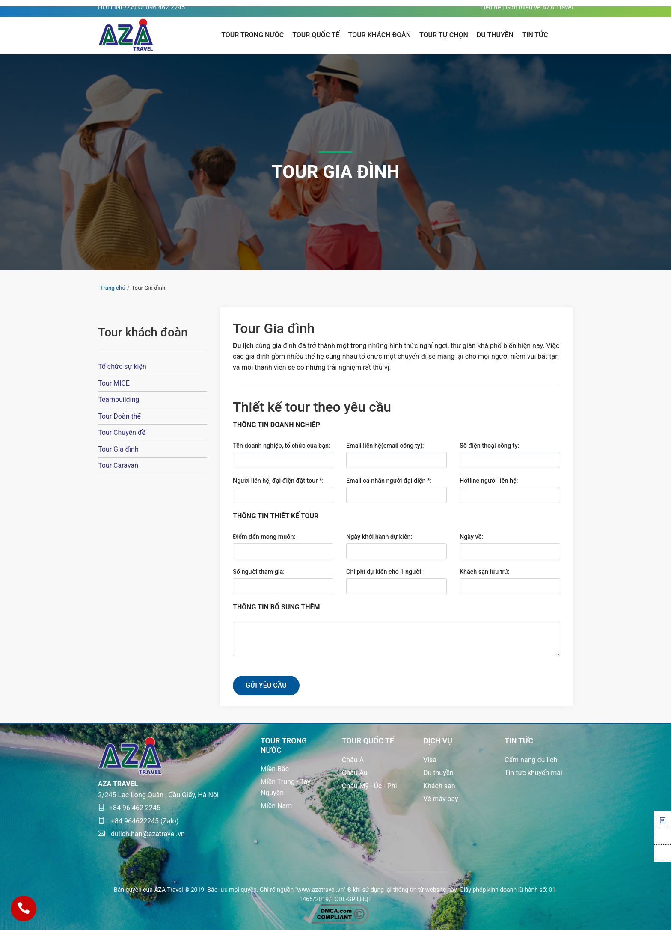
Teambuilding (118, 399)
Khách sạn (439, 786)
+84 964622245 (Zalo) (138, 821)
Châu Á (353, 760)
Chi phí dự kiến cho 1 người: (384, 572)
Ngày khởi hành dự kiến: (379, 537)
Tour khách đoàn (379, 35)
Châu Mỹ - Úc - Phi (369, 786)
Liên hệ (490, 7)
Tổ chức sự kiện (122, 366)
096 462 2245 (165, 7)
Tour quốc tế (315, 35)
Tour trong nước (252, 35)
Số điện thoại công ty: (489, 445)
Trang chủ (112, 288)
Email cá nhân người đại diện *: (388, 480)
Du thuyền (438, 773)
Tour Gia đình (118, 449)
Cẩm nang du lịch (531, 760)
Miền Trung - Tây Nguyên (286, 787)
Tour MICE (114, 383)
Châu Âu (355, 773)
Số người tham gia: (259, 572)
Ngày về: (471, 537)
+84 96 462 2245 (129, 808)
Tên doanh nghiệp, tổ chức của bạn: (281, 445)
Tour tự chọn (443, 35)
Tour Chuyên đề (121, 432)
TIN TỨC (535, 35)
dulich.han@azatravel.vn (141, 834)
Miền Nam (276, 806)
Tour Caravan (118, 465)
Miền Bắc (275, 769)
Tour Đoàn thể (119, 416)
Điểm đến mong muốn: (264, 537)
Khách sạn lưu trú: (484, 572)
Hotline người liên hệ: (489, 480)
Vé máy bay (440, 799)
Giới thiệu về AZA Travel (539, 7)
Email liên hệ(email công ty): (385, 445)
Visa (429, 760)
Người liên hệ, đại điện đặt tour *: (278, 480)
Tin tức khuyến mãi (533, 773)
